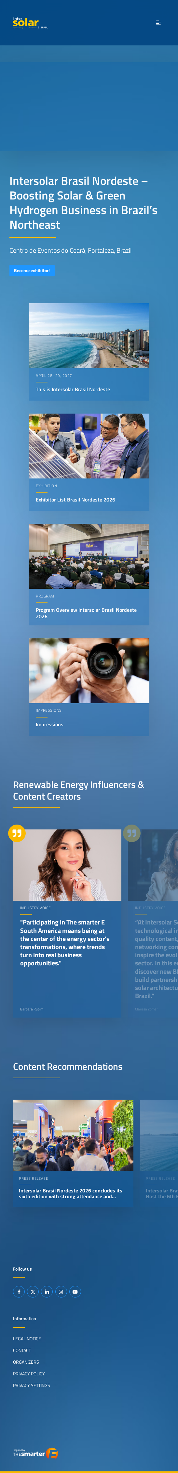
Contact (22, 1350)
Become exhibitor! (32, 270)
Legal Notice (27, 1338)
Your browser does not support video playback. (89, 106)
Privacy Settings (31, 1385)
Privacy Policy (29, 1373)
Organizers (26, 1361)
